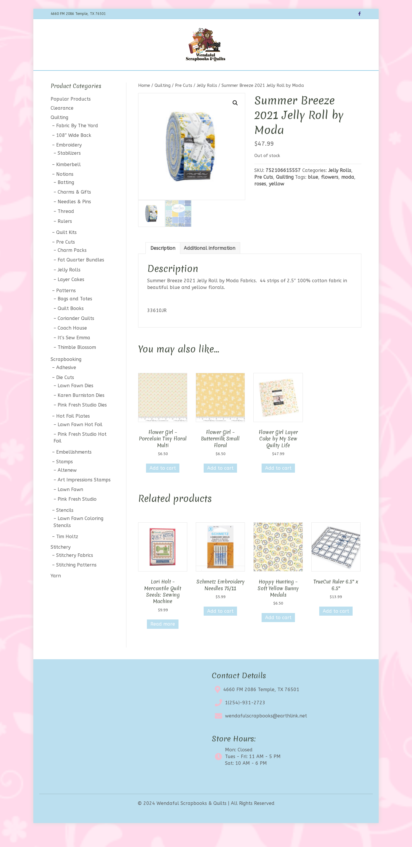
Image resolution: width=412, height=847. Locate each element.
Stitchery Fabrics (74, 571)
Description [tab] (162, 263)
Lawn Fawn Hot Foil (80, 440)
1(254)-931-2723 (245, 718)
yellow (276, 199)
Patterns (66, 306)
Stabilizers (69, 168)
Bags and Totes (75, 314)
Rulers (65, 236)
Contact (256, 78)
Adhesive (66, 383)
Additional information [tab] (209, 263)
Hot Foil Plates (73, 431)
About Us (229, 78)
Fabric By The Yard (77, 141)
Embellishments (74, 467)
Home (107, 78)
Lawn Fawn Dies (75, 401)
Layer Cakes (71, 294)
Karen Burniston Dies (81, 410)
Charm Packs (72, 265)
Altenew (67, 485)
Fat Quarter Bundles (81, 275)
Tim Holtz (67, 552)
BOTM (147, 78)
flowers (329, 192)
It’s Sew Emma (74, 353)
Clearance (200, 78)
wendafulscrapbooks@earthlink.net (266, 731)
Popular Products (71, 114)
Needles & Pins (74, 217)
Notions (64, 189)
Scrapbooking (66, 375)
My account (285, 78)
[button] (235, 118)
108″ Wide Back (73, 150)
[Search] (356, 77)
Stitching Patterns (76, 580)
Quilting (162, 100)
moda (347, 192)
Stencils (64, 525)
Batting (66, 197)
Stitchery (61, 562)
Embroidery (69, 160)
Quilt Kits (66, 247)
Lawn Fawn (70, 504)
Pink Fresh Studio (77, 514)
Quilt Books (71, 324)
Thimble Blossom (77, 362)
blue (313, 192)
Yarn (56, 591)
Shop (127, 78)
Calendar (171, 78)
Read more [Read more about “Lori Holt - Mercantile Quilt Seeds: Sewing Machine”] (162, 639)
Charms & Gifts (74, 207)
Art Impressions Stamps (84, 495)
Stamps (64, 477)
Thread (66, 227)
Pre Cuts (183, 100)
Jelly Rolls (207, 100)
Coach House (72, 343)
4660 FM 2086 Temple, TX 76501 (261, 704)
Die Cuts (65, 392)
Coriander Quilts (76, 333)
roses (260, 199)
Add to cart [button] (163, 483)
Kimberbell (68, 180)
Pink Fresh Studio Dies (82, 420)
